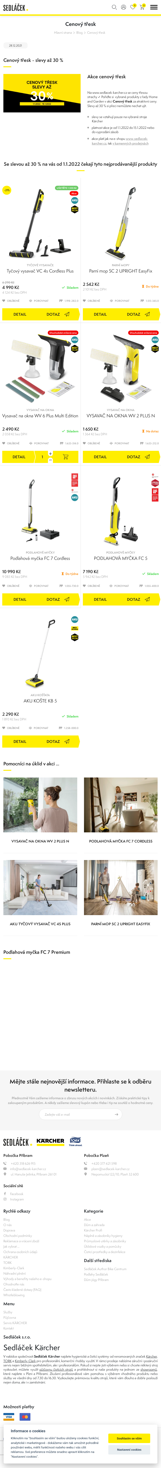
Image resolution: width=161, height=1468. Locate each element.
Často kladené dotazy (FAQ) (22, 1289)
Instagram (13, 1199)
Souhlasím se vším (129, 1438)
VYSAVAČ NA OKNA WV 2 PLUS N (121, 416)
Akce (87, 1219)
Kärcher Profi (93, 1230)
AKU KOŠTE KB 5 (40, 701)
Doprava (9, 1230)
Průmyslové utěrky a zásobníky (105, 1241)
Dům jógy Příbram (96, 1280)
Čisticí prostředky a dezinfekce (104, 1252)
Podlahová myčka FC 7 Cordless (40, 558)
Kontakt (8, 1328)
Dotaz (58, 314)
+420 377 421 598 (100, 1163)
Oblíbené (11, 301)
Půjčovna (9, 1317)
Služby (7, 1312)
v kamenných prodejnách (131, 143)
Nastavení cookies (129, 1449)
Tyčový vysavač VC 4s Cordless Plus (40, 271)
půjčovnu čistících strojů (56, 1369)
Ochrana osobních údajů (20, 1252)
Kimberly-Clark (13, 1268)
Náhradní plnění (14, 1273)
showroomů (149, 1369)
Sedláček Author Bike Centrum (105, 1269)
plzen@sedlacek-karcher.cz (106, 1169)
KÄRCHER (10, 1257)
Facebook (13, 1194)
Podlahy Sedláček (96, 1274)
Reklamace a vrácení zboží (21, 1241)
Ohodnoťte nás (13, 1284)
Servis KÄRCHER (15, 1323)
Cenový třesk (96, 32)
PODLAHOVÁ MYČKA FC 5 (120, 558)
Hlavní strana (63, 32)
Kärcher (151, 1356)
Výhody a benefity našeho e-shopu (27, 1279)
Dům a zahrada (94, 1225)
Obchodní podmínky (17, 1235)
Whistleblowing (14, 1295)
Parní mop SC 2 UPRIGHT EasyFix (120, 271)
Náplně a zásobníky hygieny (103, 1235)
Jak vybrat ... (11, 1246)
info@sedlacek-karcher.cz (24, 1169)
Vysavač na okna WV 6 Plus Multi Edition (40, 416)
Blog (79, 32)
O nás (7, 1225)
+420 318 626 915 (19, 1163)
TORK (7, 1262)
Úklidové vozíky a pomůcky (102, 1246)
